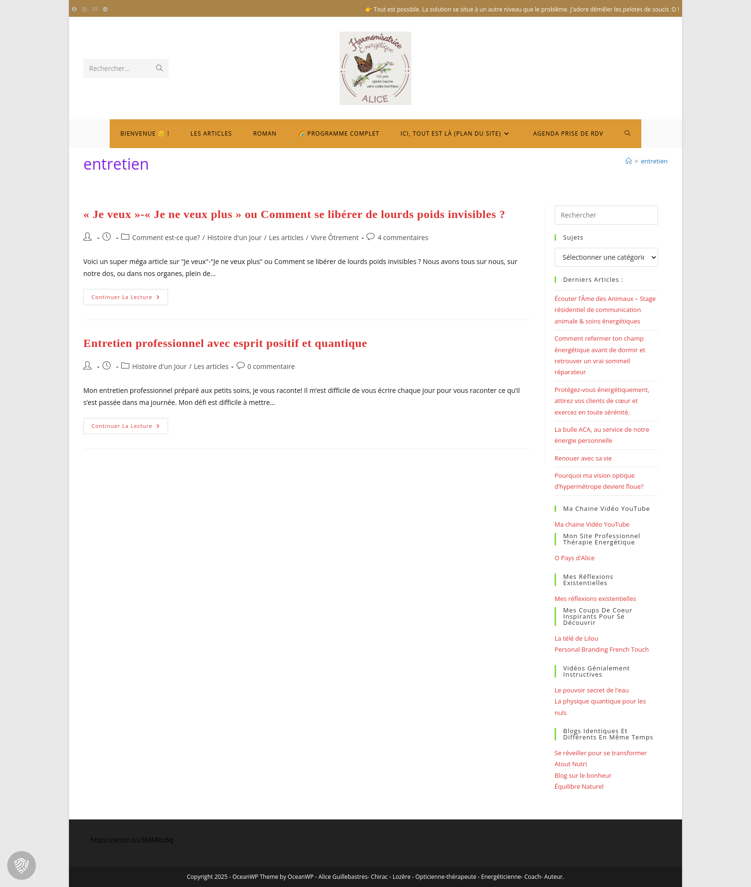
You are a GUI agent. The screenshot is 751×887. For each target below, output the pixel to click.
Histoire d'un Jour (234, 237)
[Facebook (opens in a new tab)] (76, 9)
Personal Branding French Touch (602, 649)
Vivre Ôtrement (335, 237)
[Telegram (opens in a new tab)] (105, 9)
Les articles (286, 237)
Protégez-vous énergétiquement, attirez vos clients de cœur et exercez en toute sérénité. (602, 400)
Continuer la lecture (129, 298)
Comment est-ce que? (166, 237)
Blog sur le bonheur (583, 775)
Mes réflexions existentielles (595, 598)
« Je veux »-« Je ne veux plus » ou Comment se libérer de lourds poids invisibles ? (294, 214)
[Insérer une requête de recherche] (606, 215)
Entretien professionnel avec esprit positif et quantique (225, 343)
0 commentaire (271, 366)
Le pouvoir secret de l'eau (592, 690)
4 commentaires (402, 237)
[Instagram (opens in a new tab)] (85, 9)
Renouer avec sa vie (583, 458)
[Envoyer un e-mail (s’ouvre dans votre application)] (95, 9)
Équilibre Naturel (579, 786)
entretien (654, 161)
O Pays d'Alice (575, 557)
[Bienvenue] (629, 161)
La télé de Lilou (576, 638)
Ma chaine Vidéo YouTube (592, 524)
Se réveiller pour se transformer (601, 753)
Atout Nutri (571, 764)
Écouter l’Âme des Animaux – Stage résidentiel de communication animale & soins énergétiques (605, 309)
